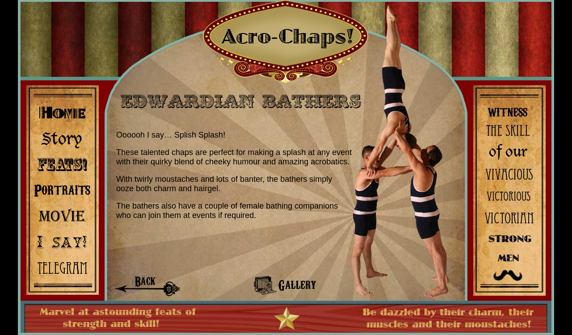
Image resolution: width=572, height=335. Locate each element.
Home (62, 113)
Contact (62, 266)
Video (62, 215)
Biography (62, 139)
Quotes (62, 240)
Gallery (62, 190)
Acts (62, 164)
